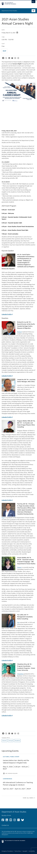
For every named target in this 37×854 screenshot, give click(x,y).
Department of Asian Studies (9, 10)
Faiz (18, 622)
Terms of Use (17, 851)
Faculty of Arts (6, 815)
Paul (3, 517)
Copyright (24, 851)
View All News (29, 798)
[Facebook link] (3, 820)
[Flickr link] (19, 820)
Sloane (19, 567)
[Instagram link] (15, 820)
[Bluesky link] (23, 820)
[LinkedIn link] (7, 820)
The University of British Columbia (13, 3)
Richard (19, 332)
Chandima (20, 674)
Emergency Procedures (7, 851)
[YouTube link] (11, 820)
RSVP (4, 51)
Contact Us (5, 825)
